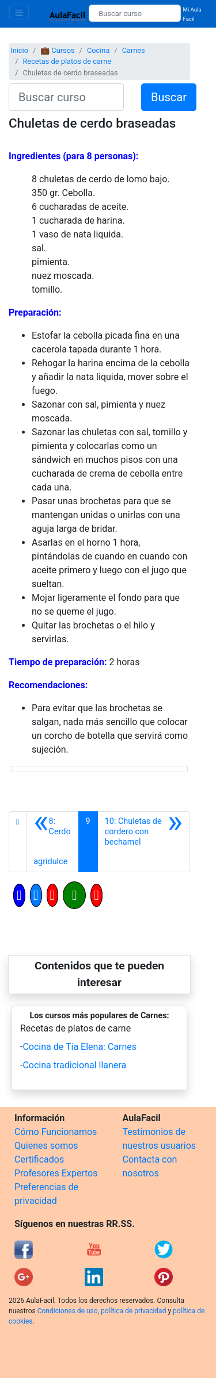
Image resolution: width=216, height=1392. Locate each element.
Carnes (133, 50)
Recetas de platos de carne (66, 61)
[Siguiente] (143, 841)
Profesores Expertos (55, 1173)
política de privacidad (133, 1311)
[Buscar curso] (134, 13)
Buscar (169, 97)
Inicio (19, 50)
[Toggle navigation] (19, 12)
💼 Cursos (57, 50)
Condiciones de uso (67, 1311)
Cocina (98, 50)
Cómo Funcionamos (55, 1131)
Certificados (39, 1159)
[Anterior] (52, 841)
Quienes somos (46, 1145)
